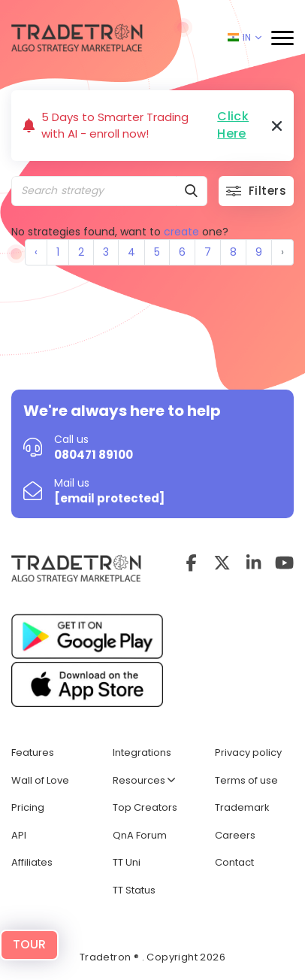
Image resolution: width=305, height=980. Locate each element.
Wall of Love (40, 780)
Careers (235, 835)
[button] (282, 38)
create (181, 231)
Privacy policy (248, 752)
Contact (234, 862)
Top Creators (145, 807)
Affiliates (32, 862)
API (18, 835)
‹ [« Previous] (36, 251)
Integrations (142, 752)
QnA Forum (140, 835)
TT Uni (126, 862)
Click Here (233, 125)
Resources (144, 780)
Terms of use (246, 780)
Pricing (27, 807)
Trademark (242, 807)
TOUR (29, 944)
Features (32, 752)
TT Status (134, 890)
